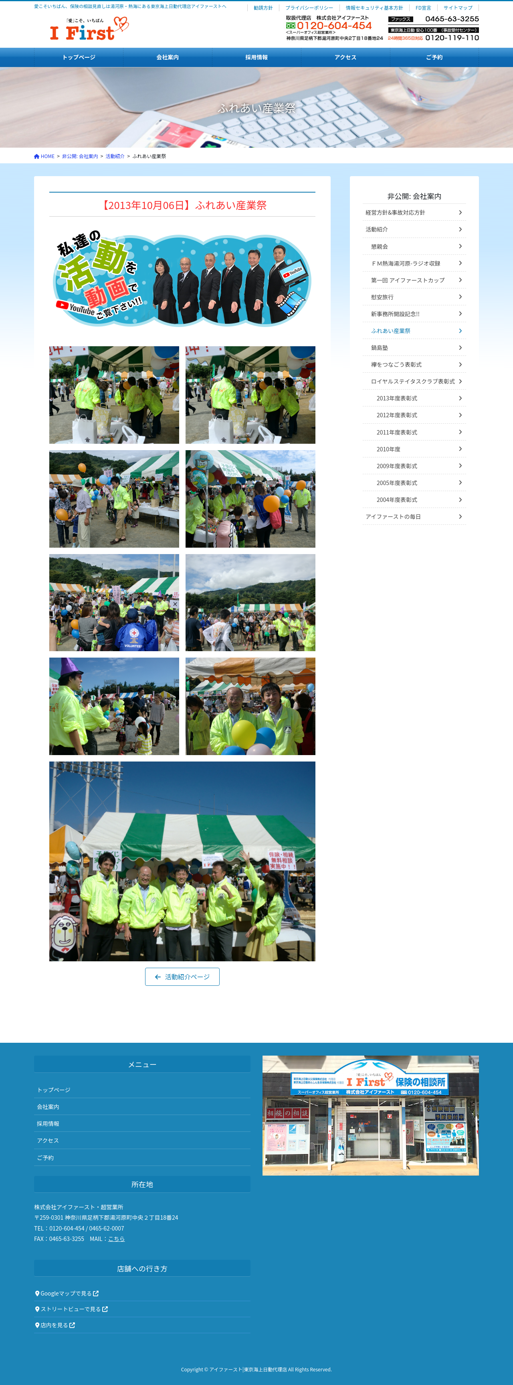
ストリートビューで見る (71, 1309)
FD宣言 (423, 7)
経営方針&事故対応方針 (396, 212)
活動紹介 (377, 229)
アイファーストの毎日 (393, 516)
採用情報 (48, 1123)
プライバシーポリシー (309, 7)
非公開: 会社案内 (414, 196)
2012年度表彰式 (397, 415)
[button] (182, 977)
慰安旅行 (382, 297)
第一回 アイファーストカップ (408, 280)
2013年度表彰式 (397, 398)
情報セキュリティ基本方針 (374, 7)
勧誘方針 (263, 7)
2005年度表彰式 (397, 483)
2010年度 (388, 449)
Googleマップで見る (67, 1293)
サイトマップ (458, 7)
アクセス (48, 1140)
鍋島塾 (379, 347)
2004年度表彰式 (397, 500)
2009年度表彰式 (397, 466)
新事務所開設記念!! (395, 314)
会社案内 (48, 1107)
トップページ (54, 1090)
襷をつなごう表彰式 (396, 364)
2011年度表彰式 (397, 432)
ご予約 (45, 1157)
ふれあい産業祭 (390, 331)
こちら (116, 1239)
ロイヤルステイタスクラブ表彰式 (413, 381)
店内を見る (55, 1325)
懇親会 (379, 246)
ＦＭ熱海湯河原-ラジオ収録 (405, 263)
